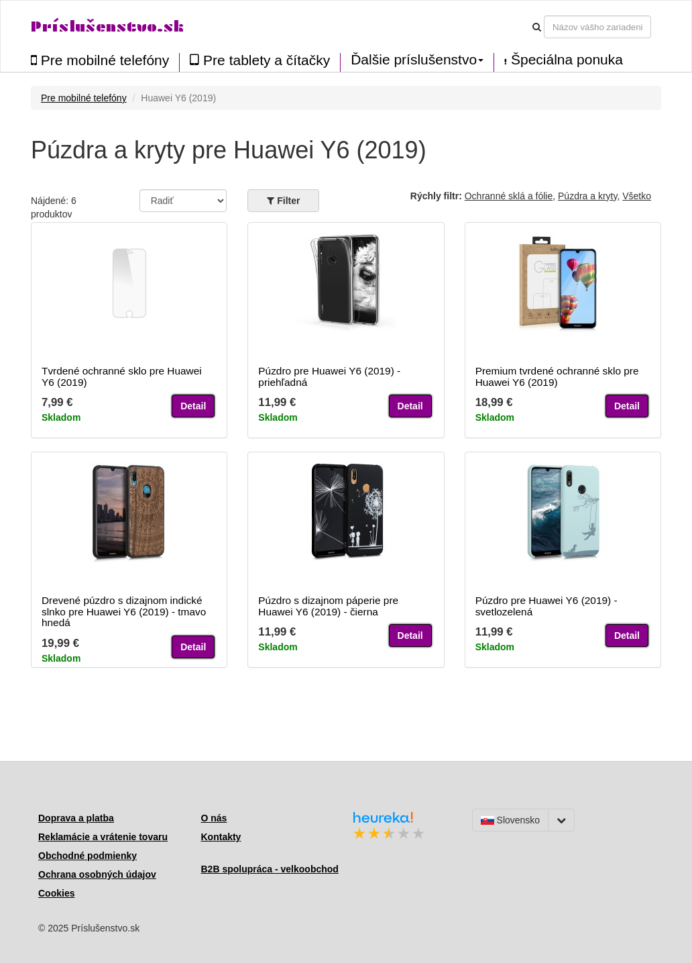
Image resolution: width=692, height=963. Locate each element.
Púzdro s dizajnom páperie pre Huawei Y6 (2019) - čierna (328, 606)
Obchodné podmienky (87, 855)
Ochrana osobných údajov (97, 874)
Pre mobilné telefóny (100, 60)
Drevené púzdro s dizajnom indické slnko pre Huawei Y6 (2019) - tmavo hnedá (124, 612)
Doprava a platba (76, 818)
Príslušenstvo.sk (107, 26)
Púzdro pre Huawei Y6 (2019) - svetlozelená (546, 606)
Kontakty (221, 836)
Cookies (56, 893)
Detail (193, 406)
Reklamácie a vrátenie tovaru (103, 836)
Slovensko (510, 820)
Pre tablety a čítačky (260, 60)
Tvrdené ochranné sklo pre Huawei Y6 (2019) (122, 376)
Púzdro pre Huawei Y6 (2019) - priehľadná (329, 376)
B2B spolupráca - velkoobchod (270, 869)
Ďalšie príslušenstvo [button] (417, 59)
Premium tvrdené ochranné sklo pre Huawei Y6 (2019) (557, 376)
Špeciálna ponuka (563, 59)
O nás (214, 818)
